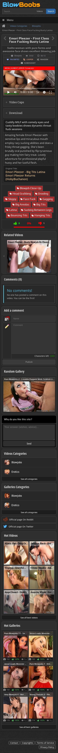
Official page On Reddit (21, 519)
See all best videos (29, 617)
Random (44, 59)
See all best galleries (29, 727)
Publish (29, 362)
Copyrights (27, 742)
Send (29, 443)
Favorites (14, 59)
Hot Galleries (12, 625)
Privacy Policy (47, 747)
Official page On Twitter (21, 526)
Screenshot (30, 63)
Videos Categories (15, 453)
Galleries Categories (16, 487)
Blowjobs (18, 56)
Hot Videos (11, 535)
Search (51, 11)
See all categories (29, 479)
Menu (10, 20)
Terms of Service (45, 742)
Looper (29, 59)
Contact (14, 742)
